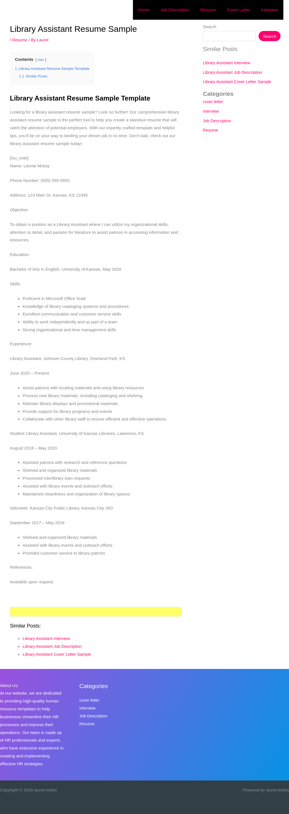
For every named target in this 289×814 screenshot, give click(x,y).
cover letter (213, 101)
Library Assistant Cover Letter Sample (58, 654)
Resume (20, 39)
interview (211, 111)
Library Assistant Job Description (53, 646)
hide (41, 60)
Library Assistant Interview (47, 638)
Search (209, 26)
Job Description (217, 120)
